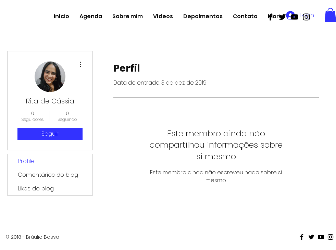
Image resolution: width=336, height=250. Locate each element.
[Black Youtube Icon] (294, 17)
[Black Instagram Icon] (306, 17)
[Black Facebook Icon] (270, 17)
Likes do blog (36, 188)
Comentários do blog (48, 175)
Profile (26, 161)
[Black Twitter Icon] (282, 17)
